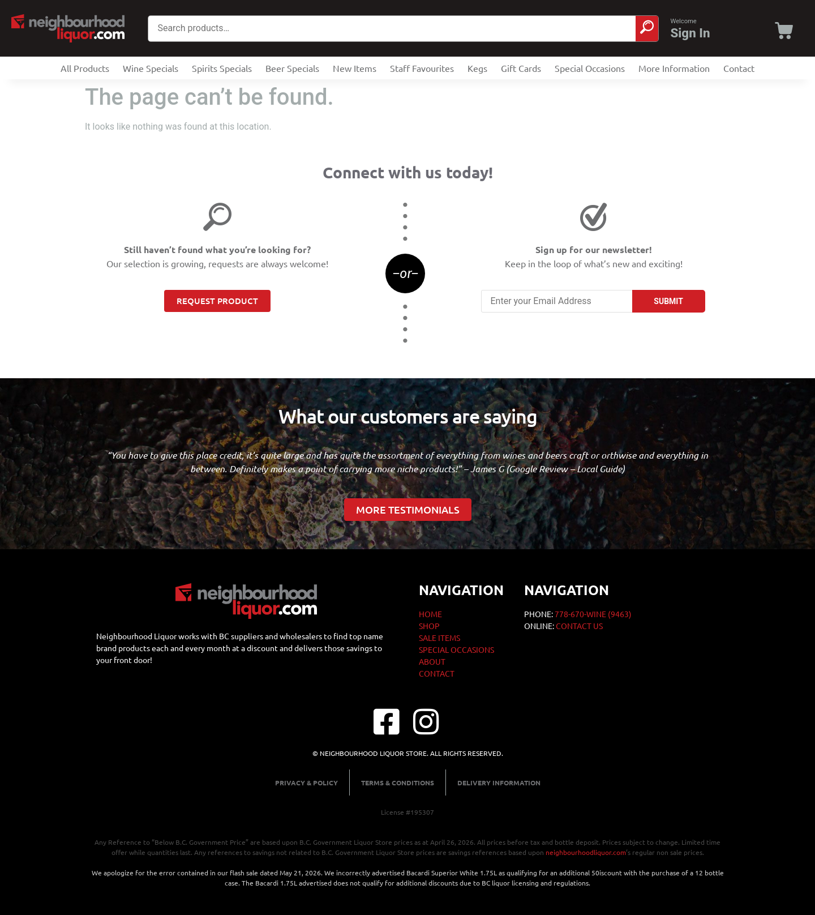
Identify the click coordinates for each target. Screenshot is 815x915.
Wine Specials (150, 68)
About (432, 661)
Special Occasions (590, 68)
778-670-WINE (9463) (593, 614)
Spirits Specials (222, 68)
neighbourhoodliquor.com (586, 852)
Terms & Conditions (397, 782)
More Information (674, 68)
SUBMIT (668, 301)
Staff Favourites (422, 68)
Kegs (477, 68)
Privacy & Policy (306, 782)
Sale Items (439, 637)
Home (430, 614)
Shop (429, 626)
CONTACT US (579, 626)
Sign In (690, 33)
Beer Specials (292, 68)
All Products (85, 68)
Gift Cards (521, 68)
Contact (738, 68)
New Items (354, 68)
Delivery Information (499, 782)
